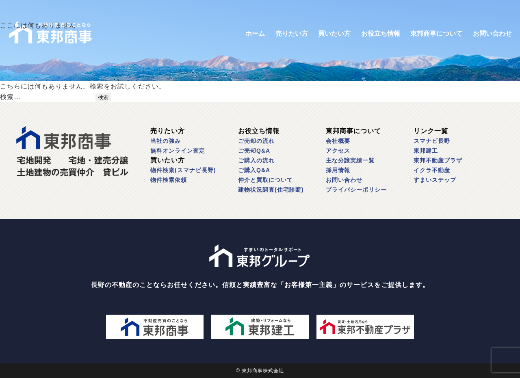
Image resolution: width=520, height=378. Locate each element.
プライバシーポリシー (356, 189)
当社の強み (165, 141)
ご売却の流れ (256, 141)
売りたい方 (291, 33)
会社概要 (338, 141)
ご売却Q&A (254, 150)
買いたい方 (334, 33)
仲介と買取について (265, 180)
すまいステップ (435, 180)
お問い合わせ (492, 33)
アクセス (338, 150)
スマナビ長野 (432, 141)
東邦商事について (436, 33)
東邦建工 (426, 150)
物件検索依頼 (168, 180)
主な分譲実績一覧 (350, 160)
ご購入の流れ (256, 160)
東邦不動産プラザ (438, 160)
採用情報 (338, 170)
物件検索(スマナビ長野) (183, 170)
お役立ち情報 (380, 33)
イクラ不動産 (432, 170)
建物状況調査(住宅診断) (270, 189)
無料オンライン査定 (177, 150)
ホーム (255, 33)
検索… (10, 96)
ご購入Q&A (254, 170)
